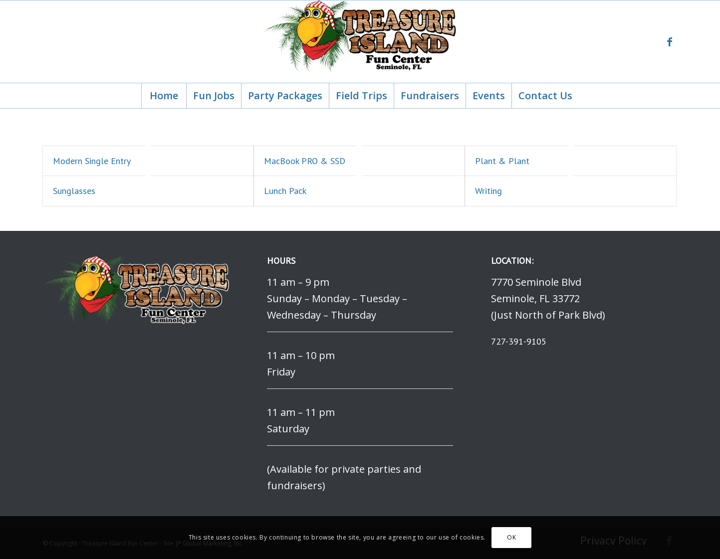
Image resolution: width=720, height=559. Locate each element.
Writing (488, 190)
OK (511, 537)
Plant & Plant (502, 161)
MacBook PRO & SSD (304, 161)
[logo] (360, 41)
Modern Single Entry (92, 161)
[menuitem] (163, 95)
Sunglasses (74, 190)
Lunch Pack (285, 190)
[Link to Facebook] (669, 41)
